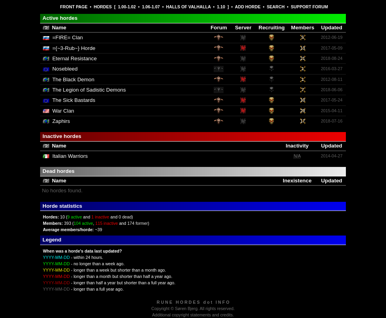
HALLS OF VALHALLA (188, 6)
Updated (331, 28)
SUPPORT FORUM (309, 6)
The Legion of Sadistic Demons (89, 90)
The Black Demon (73, 79)
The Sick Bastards (73, 100)
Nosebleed (65, 69)
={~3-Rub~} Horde (74, 48)
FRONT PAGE (73, 6)
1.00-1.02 (127, 6)
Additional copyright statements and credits (192, 314)
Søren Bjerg (186, 308)
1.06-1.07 (151, 6)
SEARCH (276, 6)
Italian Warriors (70, 156)
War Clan (63, 111)
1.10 (221, 6)
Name (59, 28)
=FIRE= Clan (67, 37)
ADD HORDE (248, 6)
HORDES (103, 6)
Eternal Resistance (74, 58)
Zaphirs (61, 121)
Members (303, 28)
